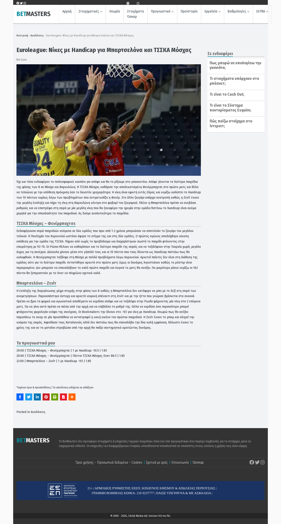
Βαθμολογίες (237, 12)
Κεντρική (22, 35)
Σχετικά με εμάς (157, 462)
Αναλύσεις (37, 35)
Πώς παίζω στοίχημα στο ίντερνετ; (231, 123)
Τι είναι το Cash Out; (227, 94)
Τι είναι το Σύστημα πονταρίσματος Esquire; (230, 108)
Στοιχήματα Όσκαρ (135, 15)
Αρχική (67, 12)
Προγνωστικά (160, 12)
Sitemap (198, 462)
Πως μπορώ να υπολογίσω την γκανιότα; (235, 65)
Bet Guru (21, 59)
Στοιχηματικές (89, 12)
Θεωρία (114, 12)
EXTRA (260, 12)
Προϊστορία (189, 12)
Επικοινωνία (180, 462)
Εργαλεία (211, 12)
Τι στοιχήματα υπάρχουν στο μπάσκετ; (234, 81)
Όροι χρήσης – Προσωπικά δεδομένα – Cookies (109, 462)
